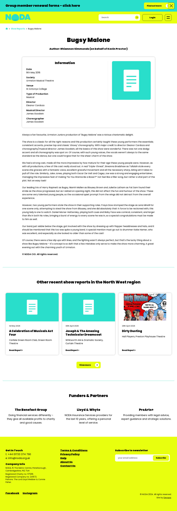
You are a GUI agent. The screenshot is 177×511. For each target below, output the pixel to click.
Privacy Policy (70, 454)
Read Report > (16, 350)
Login (152, 17)
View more (85, 365)
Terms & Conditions (74, 450)
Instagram (30, 493)
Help (63, 458)
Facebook (12, 493)
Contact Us (68, 466)
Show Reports (18, 28)
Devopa (167, 497)
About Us (66, 462)
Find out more (154, 5)
